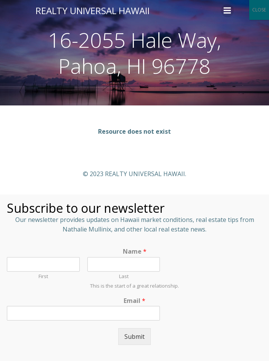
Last (124, 276)
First (43, 276)
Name (135, 252)
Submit (134, 336)
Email (134, 301)
